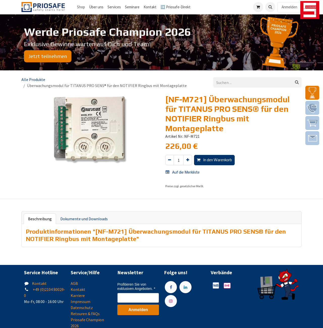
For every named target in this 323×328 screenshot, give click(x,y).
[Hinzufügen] (187, 160)
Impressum (80, 301)
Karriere (78, 295)
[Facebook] (171, 287)
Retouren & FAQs (85, 313)
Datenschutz (82, 307)
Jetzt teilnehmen (47, 56)
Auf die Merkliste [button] (183, 172)
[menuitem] (96, 7)
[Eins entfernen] (169, 160)
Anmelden (289, 7)
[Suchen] (297, 82)
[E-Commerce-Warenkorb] (258, 7)
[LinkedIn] (185, 287)
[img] (312, 93)
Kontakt (39, 283)
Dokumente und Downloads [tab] (84, 218)
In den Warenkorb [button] (214, 160)
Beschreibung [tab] (40, 218)
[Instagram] (171, 301)
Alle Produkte (33, 79)
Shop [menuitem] (81, 7)
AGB (74, 283)
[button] (270, 7)
